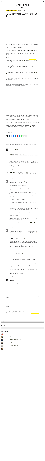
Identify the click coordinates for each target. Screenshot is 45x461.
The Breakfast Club (32, 59)
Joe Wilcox (21, 10)
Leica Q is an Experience (13, 336)
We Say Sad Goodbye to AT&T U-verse (15, 339)
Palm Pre (31, 144)
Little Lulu (11, 348)
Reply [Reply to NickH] (23, 253)
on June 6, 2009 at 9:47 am (17, 181)
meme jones (11, 172)
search (35, 144)
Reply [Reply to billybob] (24, 181)
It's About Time (12, 342)
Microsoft (13, 10)
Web (16, 10)
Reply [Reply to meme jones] (27, 172)
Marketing (9, 10)
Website (7, 306)
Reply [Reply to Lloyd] (23, 154)
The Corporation (12, 333)
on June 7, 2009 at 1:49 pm (17, 238)
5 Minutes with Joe (22, 6)
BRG (31, 126)
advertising (9, 144)
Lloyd (10, 154)
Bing (13, 144)
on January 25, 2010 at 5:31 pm (19, 172)
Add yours (16, 149)
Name (7, 297)
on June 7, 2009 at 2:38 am (17, 230)
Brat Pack (23, 60)
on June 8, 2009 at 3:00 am (16, 253)
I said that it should (30, 50)
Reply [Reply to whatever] (25, 230)
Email (7, 301)
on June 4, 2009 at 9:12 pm (16, 154)
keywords (17, 144)
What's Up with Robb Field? (14, 345)
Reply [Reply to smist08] (24, 238)
